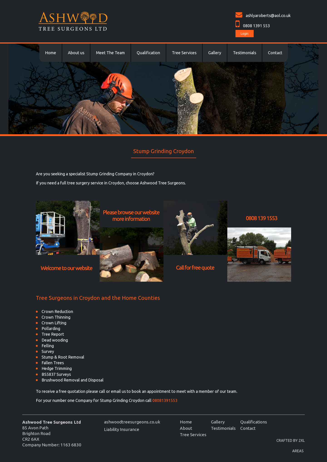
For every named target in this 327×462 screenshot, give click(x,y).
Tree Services (184, 52)
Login (244, 33)
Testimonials (244, 52)
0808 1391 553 (256, 25)
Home (50, 52)
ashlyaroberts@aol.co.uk (268, 15)
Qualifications (253, 421)
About (186, 428)
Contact (275, 52)
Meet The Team (110, 52)
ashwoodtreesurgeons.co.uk (132, 421)
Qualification (148, 52)
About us (76, 52)
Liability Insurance (121, 429)
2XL (302, 440)
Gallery (214, 52)
